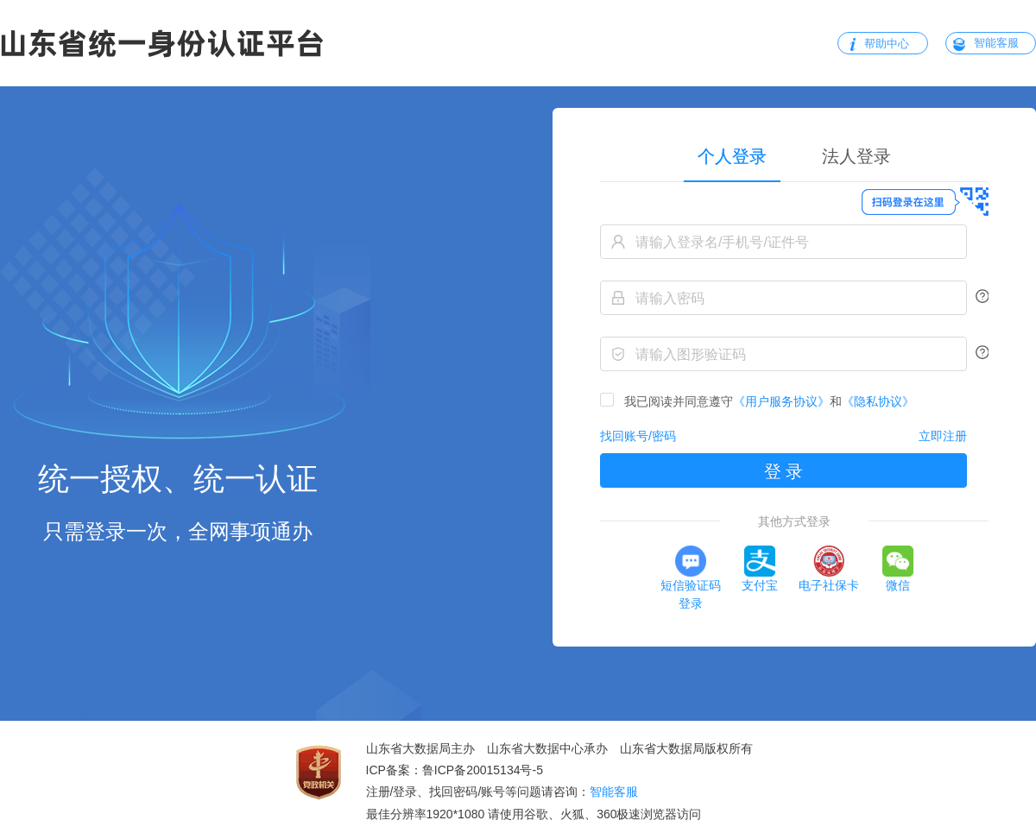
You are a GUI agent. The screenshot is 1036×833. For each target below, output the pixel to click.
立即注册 (943, 436)
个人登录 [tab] (732, 156)
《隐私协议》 (878, 401)
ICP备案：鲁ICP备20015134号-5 (454, 770)
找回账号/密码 (638, 436)
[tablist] (794, 155)
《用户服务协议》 (781, 401)
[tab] (856, 156)
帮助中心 (886, 43)
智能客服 (996, 42)
